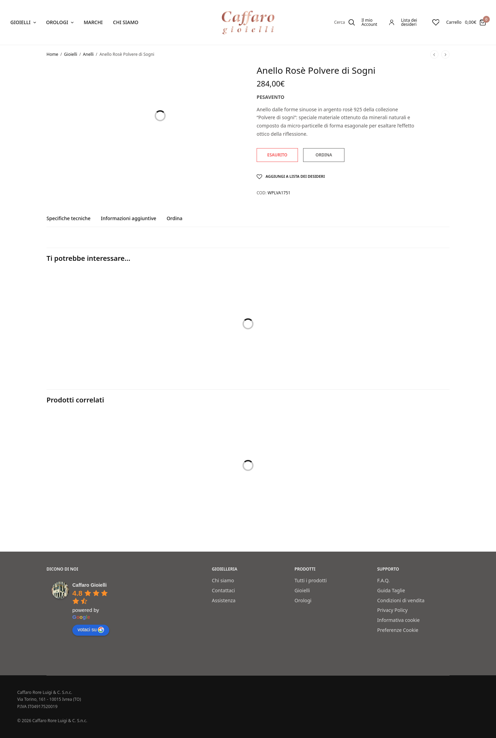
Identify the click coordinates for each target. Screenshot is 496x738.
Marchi (93, 22)
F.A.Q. (383, 580)
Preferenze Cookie (397, 630)
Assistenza (224, 600)
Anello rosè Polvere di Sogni (163, 503)
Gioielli (20, 22)
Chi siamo (125, 22)
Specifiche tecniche (68, 219)
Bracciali (56, 353)
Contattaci (223, 590)
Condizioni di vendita (400, 600)
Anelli (88, 54)
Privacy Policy (392, 610)
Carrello (453, 22)
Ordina (175, 219)
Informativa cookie (398, 620)
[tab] (73, 221)
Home (52, 54)
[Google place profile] (89, 585)
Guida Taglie (391, 590)
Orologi (57, 22)
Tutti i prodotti (310, 580)
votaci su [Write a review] (91, 630)
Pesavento (271, 97)
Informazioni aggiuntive (128, 219)
